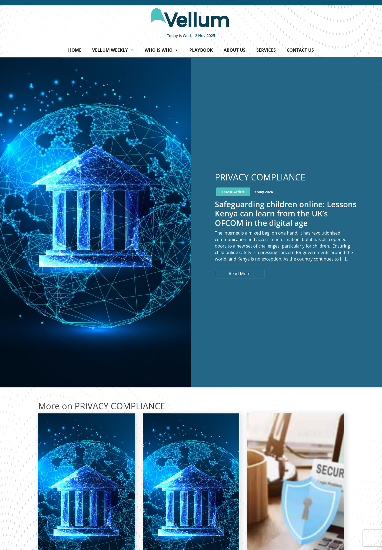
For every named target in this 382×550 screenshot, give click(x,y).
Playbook (201, 50)
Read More (240, 273)
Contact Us (300, 50)
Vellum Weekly (113, 50)
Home (74, 50)
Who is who (161, 50)
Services (266, 50)
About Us (234, 50)
